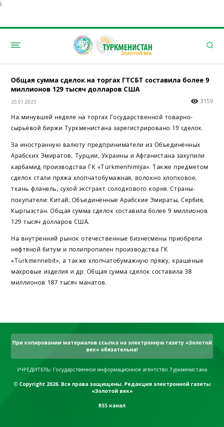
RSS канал (112, 405)
